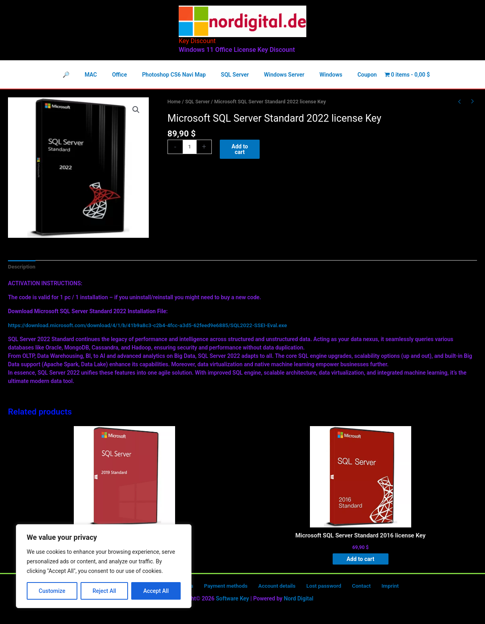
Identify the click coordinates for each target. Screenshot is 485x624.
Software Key (232, 600)
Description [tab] (22, 267)
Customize (52, 591)
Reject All (104, 591)
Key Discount (197, 41)
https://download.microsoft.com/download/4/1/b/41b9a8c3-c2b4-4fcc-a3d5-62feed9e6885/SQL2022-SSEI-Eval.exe (154, 325)
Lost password (316, 588)
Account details (272, 588)
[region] (103, 566)
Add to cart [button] (360, 560)
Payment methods (225, 588)
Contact (349, 588)
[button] (136, 110)
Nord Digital (298, 600)
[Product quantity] (190, 147)
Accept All (156, 591)
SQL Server (198, 102)
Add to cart (240, 150)
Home (174, 102)
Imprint (374, 588)
